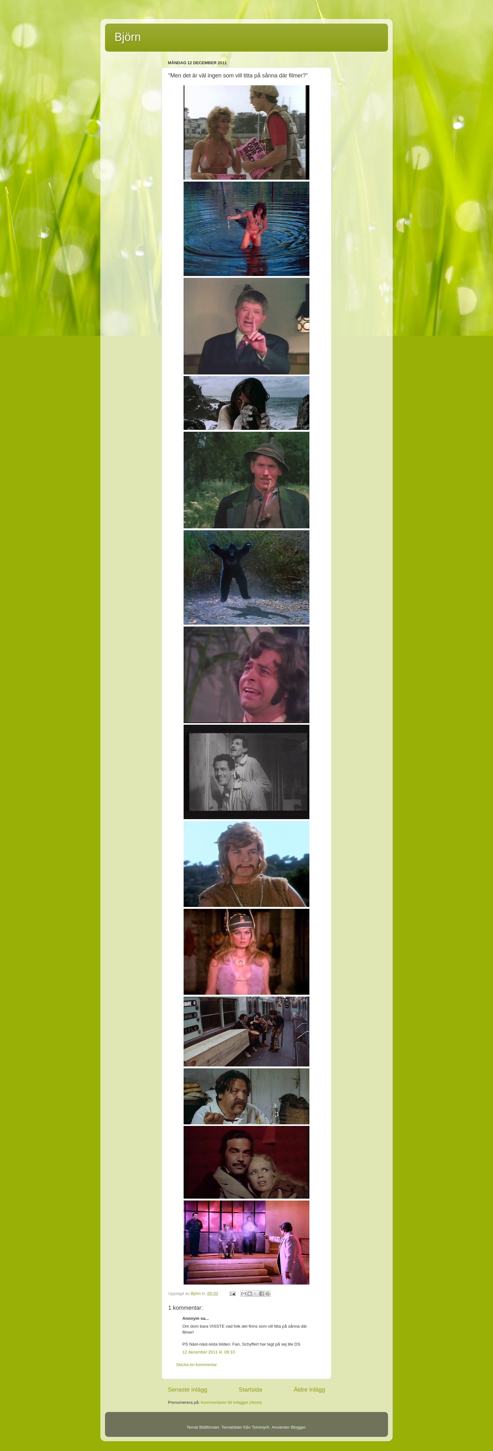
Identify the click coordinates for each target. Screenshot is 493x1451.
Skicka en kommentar (196, 1364)
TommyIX (260, 1427)
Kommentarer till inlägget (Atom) (231, 1402)
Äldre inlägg (309, 1389)
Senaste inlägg (187, 1389)
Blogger (298, 1427)
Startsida (250, 1389)
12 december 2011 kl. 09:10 (208, 1352)
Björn (127, 37)
